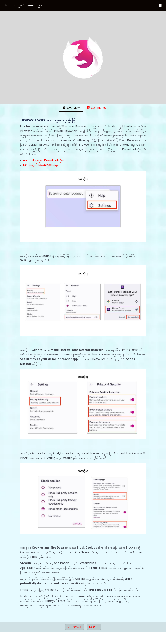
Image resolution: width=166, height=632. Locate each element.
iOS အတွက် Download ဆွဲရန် (40, 165)
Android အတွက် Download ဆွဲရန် (44, 160)
